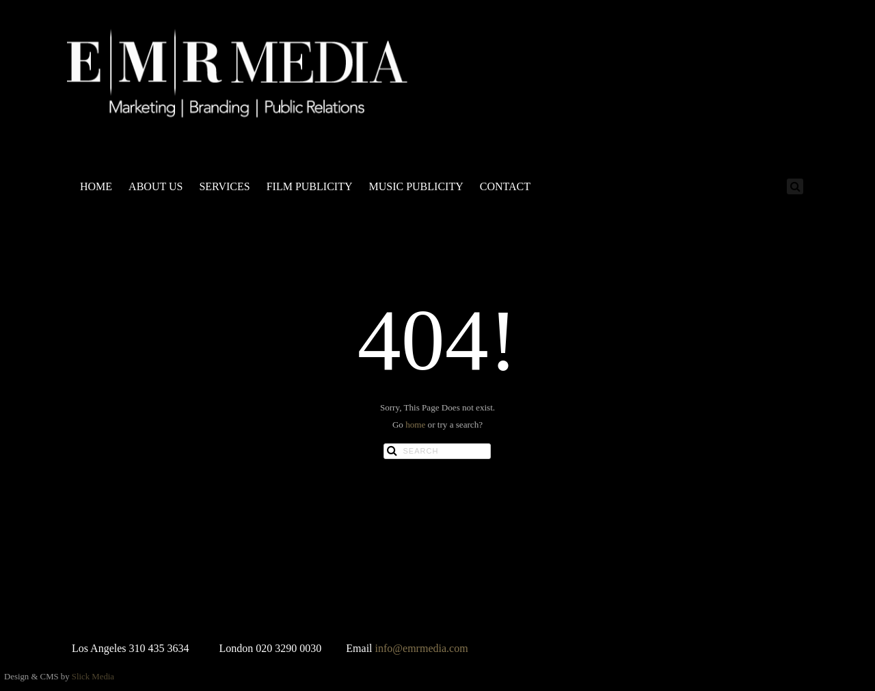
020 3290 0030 (288, 648)
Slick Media (93, 676)
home (415, 424)
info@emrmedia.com (421, 648)
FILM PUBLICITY (310, 186)
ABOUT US (156, 186)
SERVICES (224, 186)
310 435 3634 (159, 648)
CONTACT (505, 186)
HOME (96, 186)
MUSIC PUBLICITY (415, 186)
